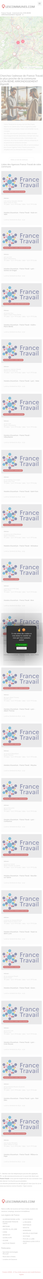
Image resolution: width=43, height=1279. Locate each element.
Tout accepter (21, 645)
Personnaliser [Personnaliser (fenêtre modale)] (21, 648)
